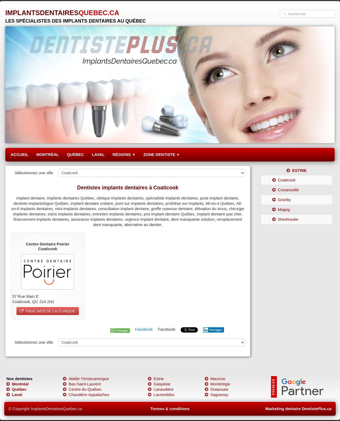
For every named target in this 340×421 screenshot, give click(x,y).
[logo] (75, 14)
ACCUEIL (19, 154)
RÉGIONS (124, 154)
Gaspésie (159, 384)
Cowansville (285, 190)
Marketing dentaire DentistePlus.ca (298, 408)
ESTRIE (297, 170)
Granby (281, 199)
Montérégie (217, 384)
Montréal (17, 384)
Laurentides (161, 394)
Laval (14, 394)
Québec (16, 389)
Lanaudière (160, 389)
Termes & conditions (169, 408)
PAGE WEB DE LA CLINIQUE (47, 311)
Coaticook (284, 180)
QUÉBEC (75, 154)
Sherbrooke (285, 219)
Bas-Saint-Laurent (82, 384)
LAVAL (98, 154)
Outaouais (216, 389)
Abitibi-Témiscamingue (86, 378)
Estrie (156, 378)
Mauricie (215, 378)
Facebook (144, 329)
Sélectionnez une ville (34, 173)
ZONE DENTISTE (161, 154)
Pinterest (237, 329)
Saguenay (216, 394)
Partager (212, 330)
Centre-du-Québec (82, 389)
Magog (281, 209)
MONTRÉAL (47, 154)
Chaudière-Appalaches (86, 394)
